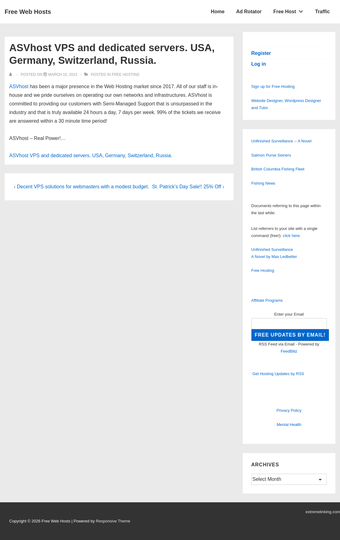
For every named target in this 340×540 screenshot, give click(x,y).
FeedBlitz (289, 351)
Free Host (289, 10)
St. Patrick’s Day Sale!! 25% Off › (188, 186)
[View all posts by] (11, 74)
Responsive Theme (113, 521)
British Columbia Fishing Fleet (278, 169)
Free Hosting (125, 74)
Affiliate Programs (267, 300)
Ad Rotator (249, 11)
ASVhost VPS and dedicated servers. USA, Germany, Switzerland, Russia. (90, 155)
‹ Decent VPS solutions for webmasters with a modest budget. (81, 186)
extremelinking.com (323, 511)
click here (291, 235)
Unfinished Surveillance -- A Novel (281, 141)
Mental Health (289, 424)
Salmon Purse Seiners (271, 155)
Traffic (322, 11)
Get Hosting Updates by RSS (278, 373)
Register (261, 53)
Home (217, 11)
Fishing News (263, 183)
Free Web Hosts (28, 11)
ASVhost (18, 86)
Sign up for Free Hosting (273, 86)
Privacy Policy (289, 410)
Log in (258, 64)
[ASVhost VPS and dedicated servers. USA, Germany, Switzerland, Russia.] (62, 74)
